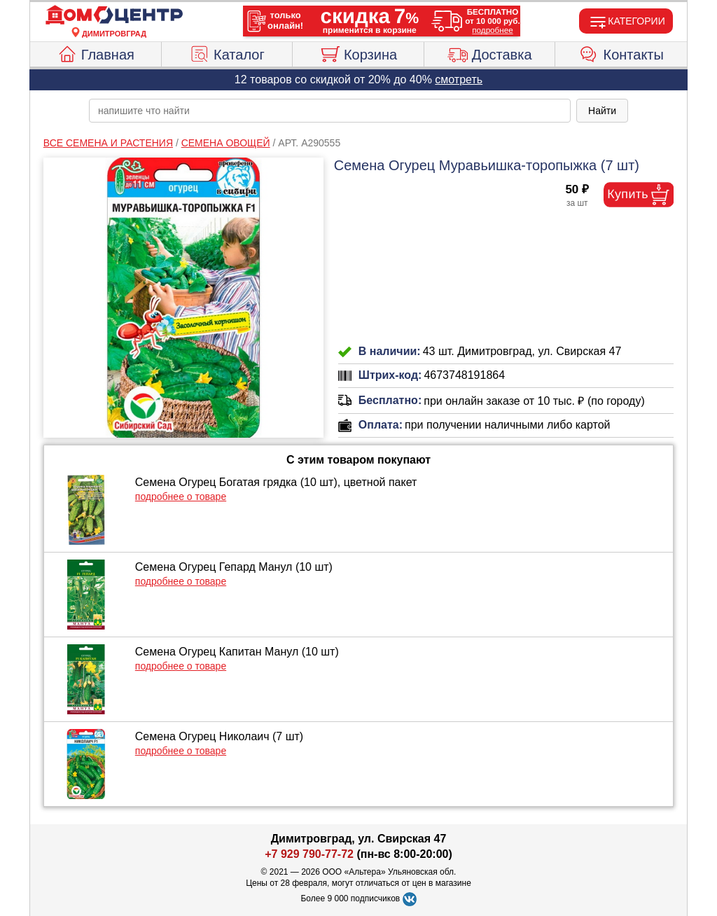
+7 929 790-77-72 (309, 854)
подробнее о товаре (180, 496)
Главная (95, 52)
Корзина (358, 52)
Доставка (489, 52)
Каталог (227, 52)
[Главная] (114, 15)
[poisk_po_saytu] (330, 111)
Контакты (621, 52)
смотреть (458, 79)
